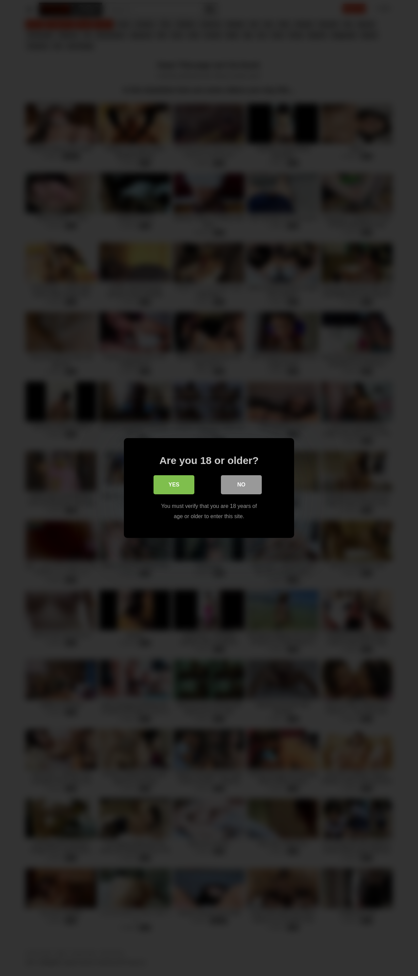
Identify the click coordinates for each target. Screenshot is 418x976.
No (241, 484)
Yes (173, 484)
